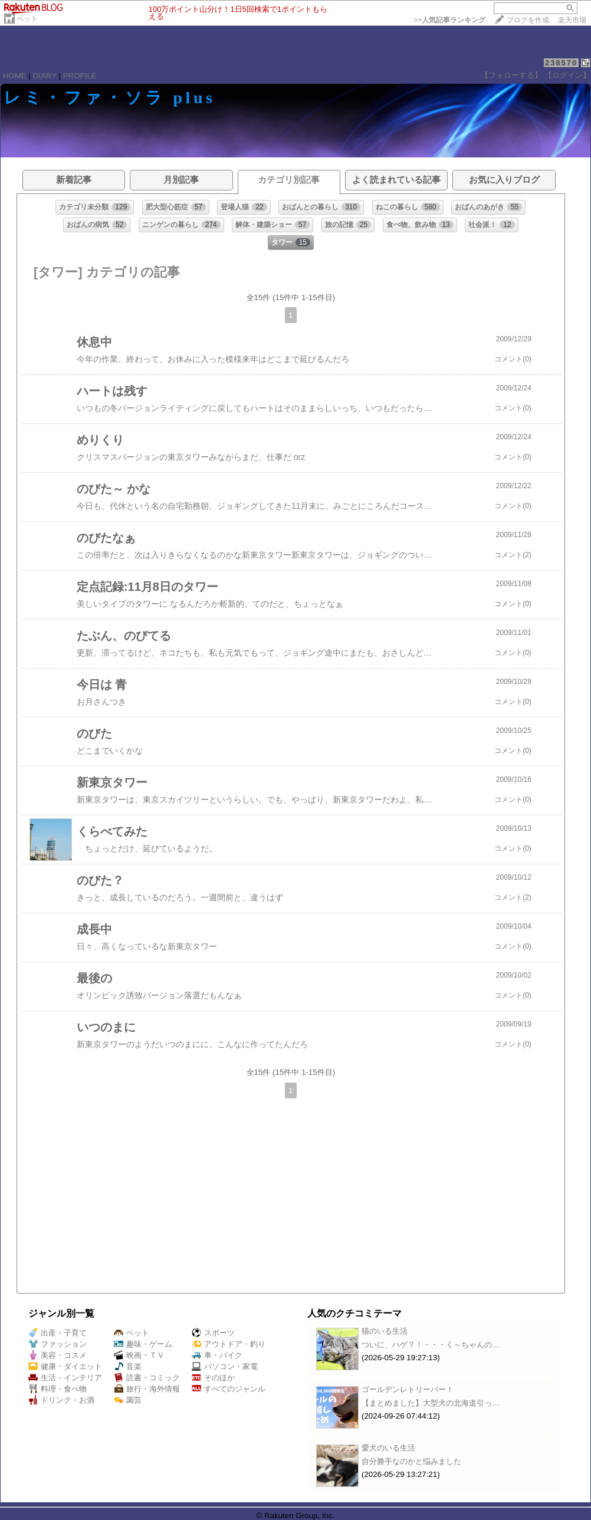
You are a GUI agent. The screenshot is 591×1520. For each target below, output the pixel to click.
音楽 (128, 1366)
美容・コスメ (57, 1355)
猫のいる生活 (385, 1331)
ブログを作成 (528, 20)
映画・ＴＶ (139, 1355)
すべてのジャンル (228, 1388)
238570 (561, 62)
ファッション (57, 1344)
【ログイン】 (567, 75)
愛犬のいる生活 (388, 1447)
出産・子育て (57, 1332)
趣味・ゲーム (143, 1344)
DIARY (45, 75)
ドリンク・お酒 (61, 1400)
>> (449, 20)
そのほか (213, 1377)
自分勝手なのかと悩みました (411, 1461)
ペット (27, 19)
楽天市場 (572, 20)
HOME (15, 75)
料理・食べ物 (57, 1388)
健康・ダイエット (65, 1366)
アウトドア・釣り (228, 1344)
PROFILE (80, 75)
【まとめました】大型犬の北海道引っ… (431, 1403)
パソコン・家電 (225, 1366)
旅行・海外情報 (147, 1388)
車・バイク (217, 1355)
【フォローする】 (511, 75)
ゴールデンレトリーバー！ (408, 1389)
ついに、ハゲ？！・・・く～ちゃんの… (431, 1344)
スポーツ (213, 1332)
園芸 (128, 1400)
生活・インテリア (65, 1377)
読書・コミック (147, 1377)
